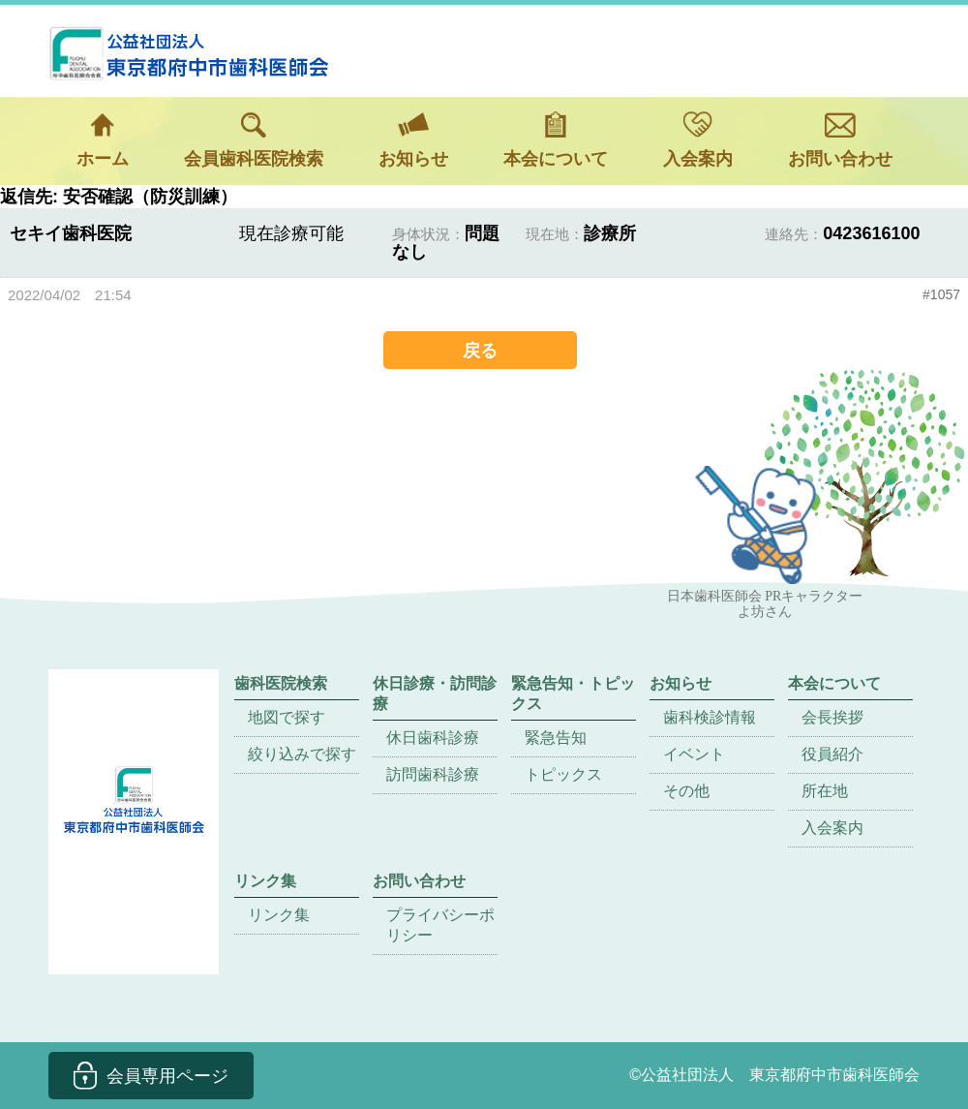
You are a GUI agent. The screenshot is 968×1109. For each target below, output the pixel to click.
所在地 (825, 791)
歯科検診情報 (709, 717)
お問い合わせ (840, 140)
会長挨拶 (832, 717)
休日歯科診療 (432, 737)
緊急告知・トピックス (573, 693)
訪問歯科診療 (432, 774)
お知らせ (413, 140)
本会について (555, 140)
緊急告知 (556, 737)
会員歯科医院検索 (253, 140)
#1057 (941, 294)
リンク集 (279, 915)
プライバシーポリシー (440, 925)
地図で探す (286, 717)
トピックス (563, 774)
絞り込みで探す (302, 754)
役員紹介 (832, 754)
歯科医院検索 (280, 683)
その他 (686, 791)
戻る (480, 350)
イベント (694, 754)
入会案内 (698, 140)
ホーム (102, 140)
